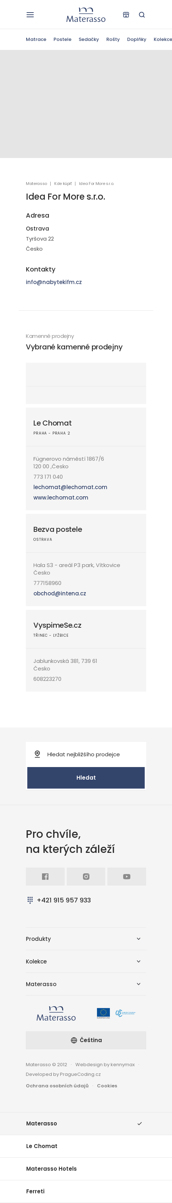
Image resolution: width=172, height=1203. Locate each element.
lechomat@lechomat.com (70, 487)
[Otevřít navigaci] (30, 14)
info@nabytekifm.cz (54, 282)
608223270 (47, 679)
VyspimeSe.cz (57, 625)
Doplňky (137, 39)
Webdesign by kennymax (105, 1064)
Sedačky (89, 39)
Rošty (113, 39)
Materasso (36, 183)
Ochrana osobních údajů (57, 1085)
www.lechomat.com (60, 497)
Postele (62, 39)
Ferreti (35, 1191)
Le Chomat (52, 423)
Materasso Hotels (51, 1168)
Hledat (86, 777)
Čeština (86, 1040)
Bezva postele (57, 529)
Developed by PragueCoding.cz (63, 1074)
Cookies (107, 1085)
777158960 (47, 583)
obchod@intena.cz (59, 593)
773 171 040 (48, 476)
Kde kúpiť (63, 183)
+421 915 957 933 (58, 900)
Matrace (36, 39)
